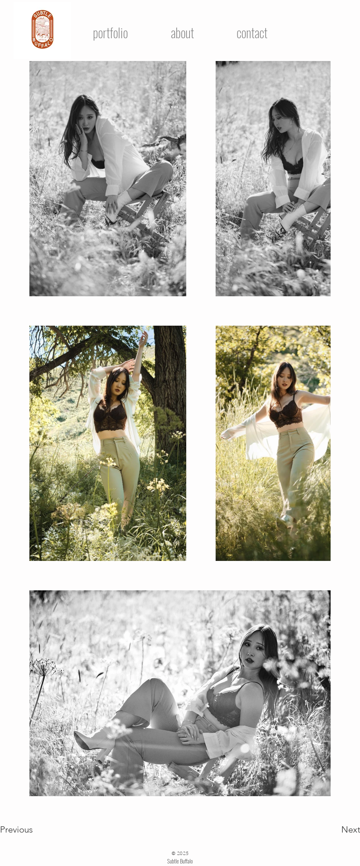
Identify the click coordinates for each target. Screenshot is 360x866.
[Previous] (26, 829)
